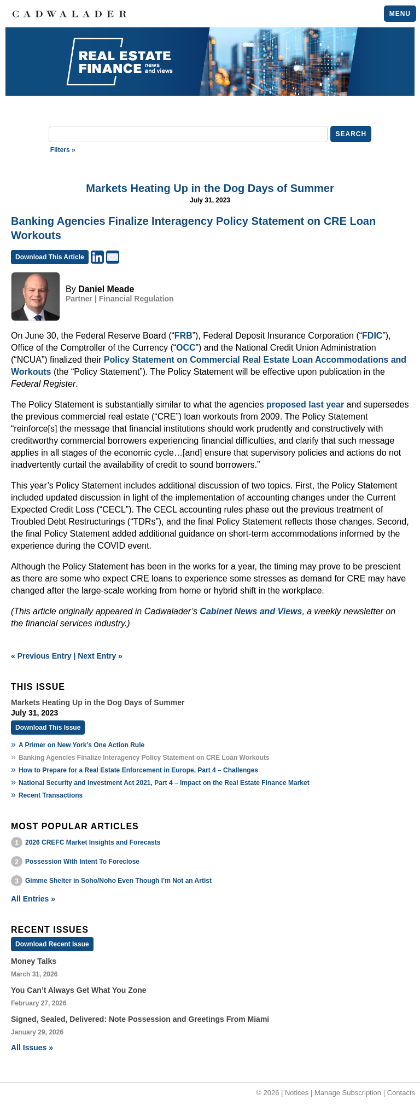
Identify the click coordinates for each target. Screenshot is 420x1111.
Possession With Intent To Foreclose (82, 861)
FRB (183, 335)
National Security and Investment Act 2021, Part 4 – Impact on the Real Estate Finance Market (164, 783)
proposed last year (305, 404)
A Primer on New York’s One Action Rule (81, 745)
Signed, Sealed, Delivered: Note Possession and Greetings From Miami (140, 1019)
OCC (186, 347)
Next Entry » (100, 656)
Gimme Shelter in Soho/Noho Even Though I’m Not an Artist (118, 881)
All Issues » (32, 1047)
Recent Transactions (51, 795)
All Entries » (33, 898)
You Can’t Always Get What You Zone (79, 990)
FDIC (372, 335)
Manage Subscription (347, 1093)
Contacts (401, 1093)
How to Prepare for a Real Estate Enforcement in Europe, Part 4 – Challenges (138, 770)
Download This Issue (47, 727)
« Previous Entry (41, 656)
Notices (296, 1093)
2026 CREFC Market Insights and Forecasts (92, 842)
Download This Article (49, 257)
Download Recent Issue (52, 944)
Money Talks (33, 961)
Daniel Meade (106, 289)
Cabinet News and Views (251, 611)
